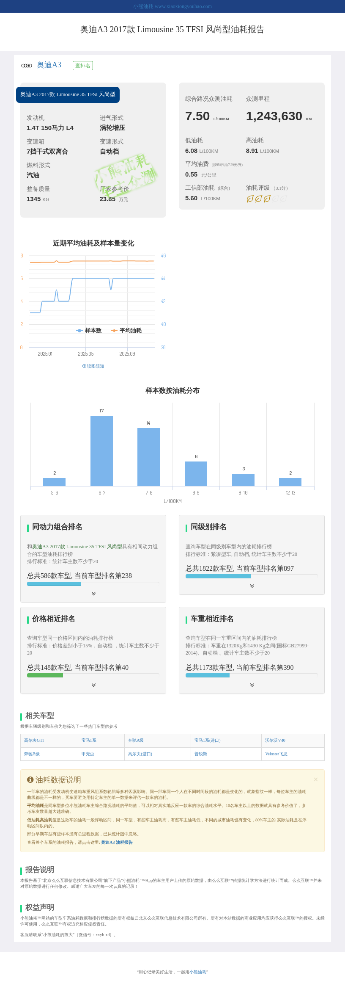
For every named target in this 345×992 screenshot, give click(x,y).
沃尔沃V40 (275, 740)
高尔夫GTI (34, 740)
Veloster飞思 (276, 754)
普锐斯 (200, 754)
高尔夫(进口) (140, 754)
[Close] (315, 779)
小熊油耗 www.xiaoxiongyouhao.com (172, 6)
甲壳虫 (88, 754)
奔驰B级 (32, 754)
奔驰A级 (136, 740)
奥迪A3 (49, 65)
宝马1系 (89, 740)
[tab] (93, 558)
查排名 (82, 66)
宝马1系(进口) (207, 740)
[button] (93, 558)
